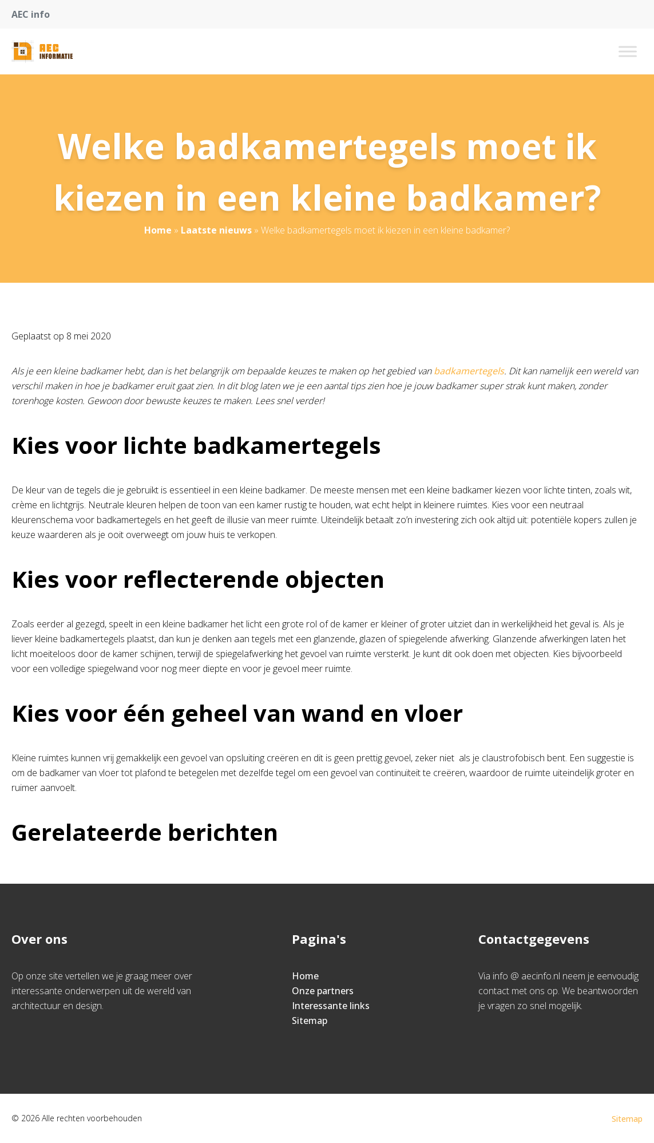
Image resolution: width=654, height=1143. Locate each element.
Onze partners (323, 990)
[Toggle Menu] (628, 51)
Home (158, 230)
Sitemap (309, 1020)
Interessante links (331, 1005)
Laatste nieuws (216, 230)
